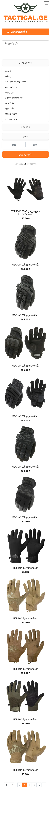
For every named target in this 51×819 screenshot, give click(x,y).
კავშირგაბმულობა (14, 98)
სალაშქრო (10, 103)
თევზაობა (9, 108)
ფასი (25, 136)
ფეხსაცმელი (11, 119)
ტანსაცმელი (11, 114)
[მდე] (36, 144)
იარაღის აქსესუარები (15, 81)
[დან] (15, 144)
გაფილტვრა (25, 154)
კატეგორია (25, 63)
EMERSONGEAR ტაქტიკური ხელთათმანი (25, 212)
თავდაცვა (10, 92)
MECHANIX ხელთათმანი (25, 264)
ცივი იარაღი (11, 87)
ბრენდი (25, 127)
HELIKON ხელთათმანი (25, 568)
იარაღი (8, 76)
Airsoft (8, 71)
